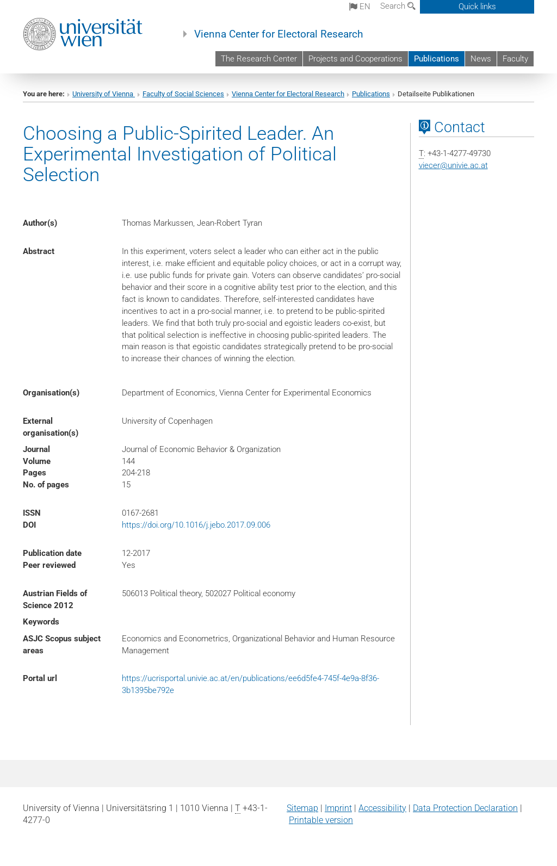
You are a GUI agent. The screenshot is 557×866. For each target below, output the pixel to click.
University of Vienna (103, 94)
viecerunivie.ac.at (453, 165)
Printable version (321, 820)
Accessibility (382, 808)
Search (398, 6)
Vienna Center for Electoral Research (278, 34)
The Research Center (259, 59)
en (359, 6)
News (481, 59)
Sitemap (302, 808)
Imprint (338, 808)
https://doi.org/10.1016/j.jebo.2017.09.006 (196, 525)
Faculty (515, 59)
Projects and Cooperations (355, 59)
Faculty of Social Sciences (183, 94)
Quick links (477, 6)
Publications (436, 59)
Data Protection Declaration (465, 808)
